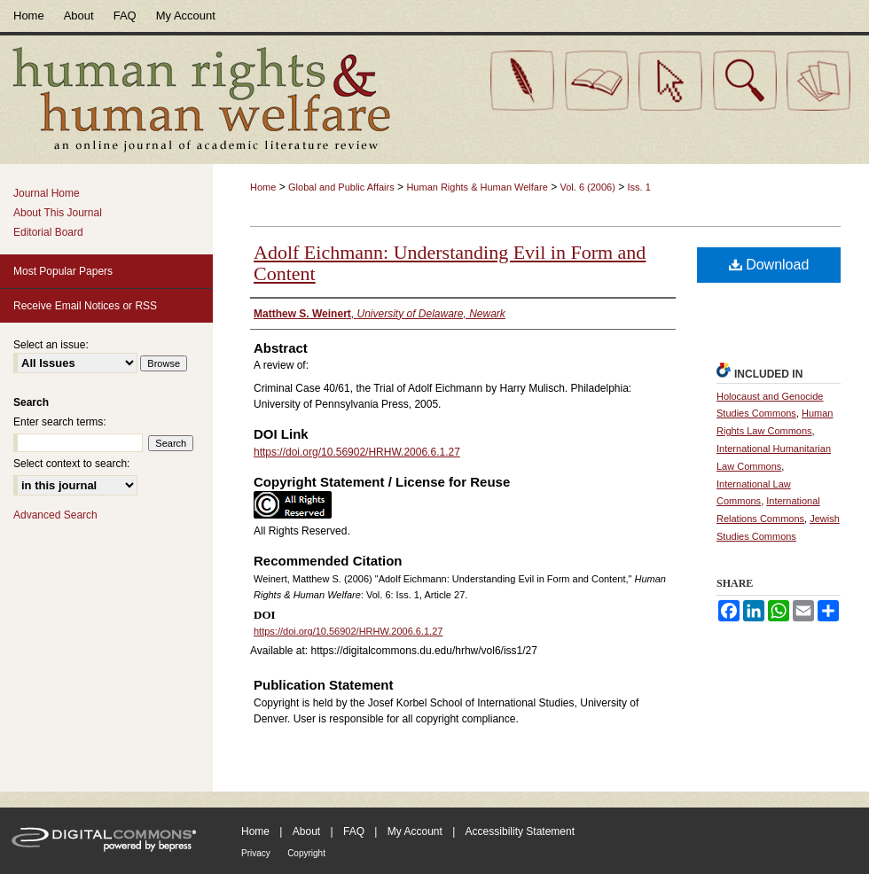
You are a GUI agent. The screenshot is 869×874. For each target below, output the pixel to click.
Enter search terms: (59, 422)
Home (263, 187)
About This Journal (57, 213)
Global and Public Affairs (341, 187)
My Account (415, 831)
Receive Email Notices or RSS (85, 306)
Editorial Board (48, 232)
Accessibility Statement (520, 831)
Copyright (306, 853)
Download (769, 264)
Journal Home (46, 193)
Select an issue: (51, 345)
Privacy (255, 853)
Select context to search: (71, 463)
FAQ (353, 831)
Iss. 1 (639, 187)
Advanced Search (55, 515)
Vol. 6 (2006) (587, 187)
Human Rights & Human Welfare (476, 187)
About (306, 831)
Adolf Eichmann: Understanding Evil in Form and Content (450, 263)
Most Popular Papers (63, 271)
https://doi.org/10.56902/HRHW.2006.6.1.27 (357, 452)
